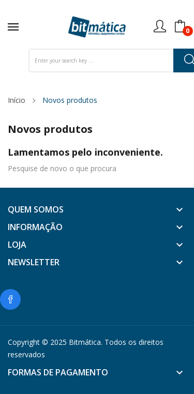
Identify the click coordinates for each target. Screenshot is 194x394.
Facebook (10, 299)
